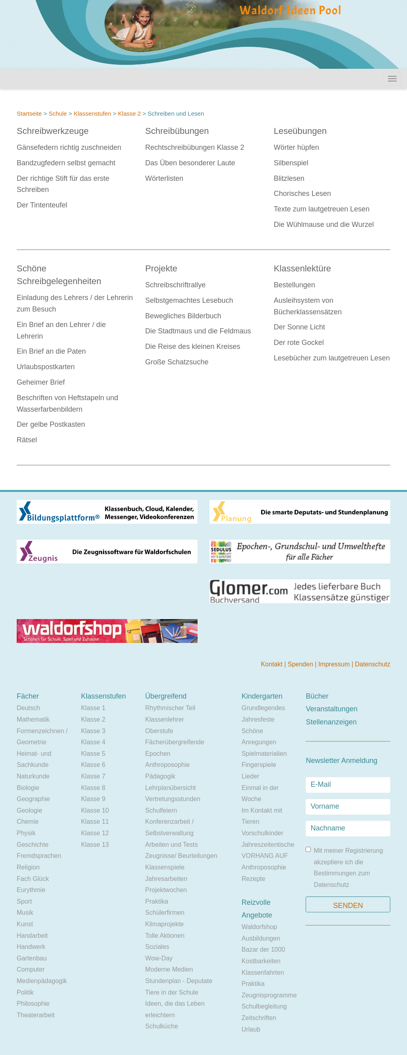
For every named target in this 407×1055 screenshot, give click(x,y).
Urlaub (251, 1029)
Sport (24, 901)
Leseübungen (300, 131)
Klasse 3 (93, 731)
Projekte (161, 268)
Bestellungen (294, 285)
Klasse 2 (129, 113)
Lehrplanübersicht (170, 787)
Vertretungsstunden (172, 799)
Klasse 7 (93, 776)
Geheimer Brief (41, 382)
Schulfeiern (161, 810)
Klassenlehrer (164, 719)
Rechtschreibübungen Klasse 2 (194, 147)
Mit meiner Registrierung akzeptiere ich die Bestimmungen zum (344, 867)
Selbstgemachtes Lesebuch (189, 300)
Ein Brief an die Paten (51, 351)
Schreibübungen (177, 131)
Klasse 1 (93, 708)
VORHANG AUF (265, 855)
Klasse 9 (93, 799)
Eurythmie (31, 890)
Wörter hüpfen (296, 147)
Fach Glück (33, 878)
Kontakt (272, 664)
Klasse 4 (93, 742)
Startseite (29, 113)
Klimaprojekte (164, 924)
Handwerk (31, 946)
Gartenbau (32, 958)
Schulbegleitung (264, 1006)
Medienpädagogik (42, 981)
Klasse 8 (93, 787)
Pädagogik (160, 776)
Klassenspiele (164, 867)
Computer (31, 969)
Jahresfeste (258, 719)
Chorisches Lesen (302, 193)
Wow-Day (158, 958)
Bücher (317, 696)
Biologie (28, 787)
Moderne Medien (169, 969)
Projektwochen (166, 890)
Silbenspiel (291, 163)
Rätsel (27, 440)
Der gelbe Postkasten (51, 424)
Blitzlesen (289, 178)
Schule (57, 113)
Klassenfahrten (263, 972)
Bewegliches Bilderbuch (183, 316)
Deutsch (28, 708)
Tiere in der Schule (171, 992)
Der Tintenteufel (42, 205)
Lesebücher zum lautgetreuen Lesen (332, 358)
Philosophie (33, 1003)
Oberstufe (159, 731)
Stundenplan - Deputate (178, 981)
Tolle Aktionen (164, 935)
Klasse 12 (95, 833)
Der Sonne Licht (299, 327)
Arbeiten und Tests (171, 844)
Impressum (335, 664)
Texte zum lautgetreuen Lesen (322, 209)
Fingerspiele (259, 764)
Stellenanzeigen (331, 722)
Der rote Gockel (299, 343)
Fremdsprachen (39, 855)
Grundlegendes (263, 708)
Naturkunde (33, 776)
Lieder (250, 776)
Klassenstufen (92, 113)
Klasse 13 (95, 844)
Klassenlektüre (302, 268)
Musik (25, 912)
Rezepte (254, 878)
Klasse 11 (95, 821)
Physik (26, 833)
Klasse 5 (93, 753)
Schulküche (161, 1026)
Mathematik (33, 719)
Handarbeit (32, 935)
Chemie (28, 821)
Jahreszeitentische (268, 844)
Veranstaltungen (331, 709)
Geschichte (32, 844)
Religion (28, 867)
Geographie (33, 799)
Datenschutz (372, 664)
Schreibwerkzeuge (53, 131)
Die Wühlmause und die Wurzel (324, 224)
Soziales (157, 946)
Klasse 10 (95, 810)
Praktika (156, 901)
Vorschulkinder (262, 833)
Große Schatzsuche (176, 362)
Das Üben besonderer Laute (190, 163)
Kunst (25, 924)
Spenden (301, 664)
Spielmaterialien (264, 753)
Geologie (29, 810)
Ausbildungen (261, 938)
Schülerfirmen (164, 912)
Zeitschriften (259, 1017)
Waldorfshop (259, 926)
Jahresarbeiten (166, 878)
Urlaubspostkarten (46, 367)
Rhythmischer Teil (170, 708)
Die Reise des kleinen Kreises (192, 346)
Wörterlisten (164, 178)
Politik (25, 992)
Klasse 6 (93, 764)
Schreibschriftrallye (175, 285)
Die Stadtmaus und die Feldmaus (198, 331)
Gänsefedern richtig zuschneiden (69, 147)
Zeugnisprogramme (269, 995)
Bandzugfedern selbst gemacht (66, 163)
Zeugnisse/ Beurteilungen (181, 855)
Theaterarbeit (35, 1015)
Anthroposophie (167, 764)
